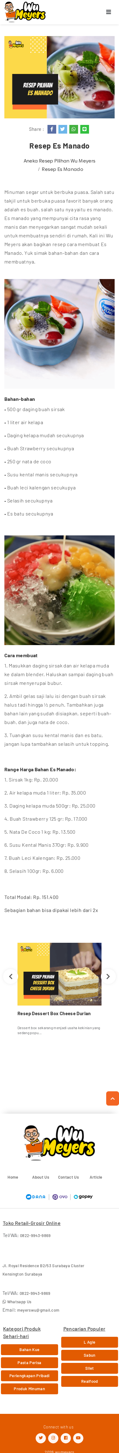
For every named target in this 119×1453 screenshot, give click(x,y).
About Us (40, 1177)
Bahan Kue (29, 1349)
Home (12, 1177)
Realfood (89, 1381)
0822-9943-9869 (35, 1235)
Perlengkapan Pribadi (29, 1375)
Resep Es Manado (62, 169)
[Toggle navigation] (109, 12)
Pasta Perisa (29, 1362)
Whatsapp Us (16, 1301)
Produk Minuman (29, 1388)
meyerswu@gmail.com (38, 1310)
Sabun (90, 1355)
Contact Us (68, 1177)
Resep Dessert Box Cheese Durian (54, 1013)
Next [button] (108, 976)
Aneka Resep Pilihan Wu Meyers (60, 161)
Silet (89, 1368)
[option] (59, 991)
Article (96, 1177)
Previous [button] (10, 976)
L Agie (89, 1342)
